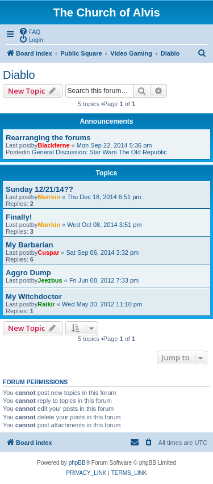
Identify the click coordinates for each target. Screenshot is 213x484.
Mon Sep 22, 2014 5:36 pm (114, 145)
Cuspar (48, 252)
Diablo (19, 75)
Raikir (46, 304)
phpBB (77, 463)
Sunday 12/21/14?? (39, 189)
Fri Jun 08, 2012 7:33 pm (104, 280)
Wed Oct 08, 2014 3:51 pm (104, 224)
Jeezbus (49, 280)
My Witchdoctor (34, 296)
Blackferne (53, 145)
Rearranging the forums (48, 137)
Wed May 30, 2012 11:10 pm (102, 304)
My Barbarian (29, 245)
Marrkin (48, 196)
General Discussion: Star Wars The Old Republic (99, 152)
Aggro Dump (28, 272)
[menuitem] (29, 31)
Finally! (19, 217)
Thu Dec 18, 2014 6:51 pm (104, 196)
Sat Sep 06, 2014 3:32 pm (102, 252)
